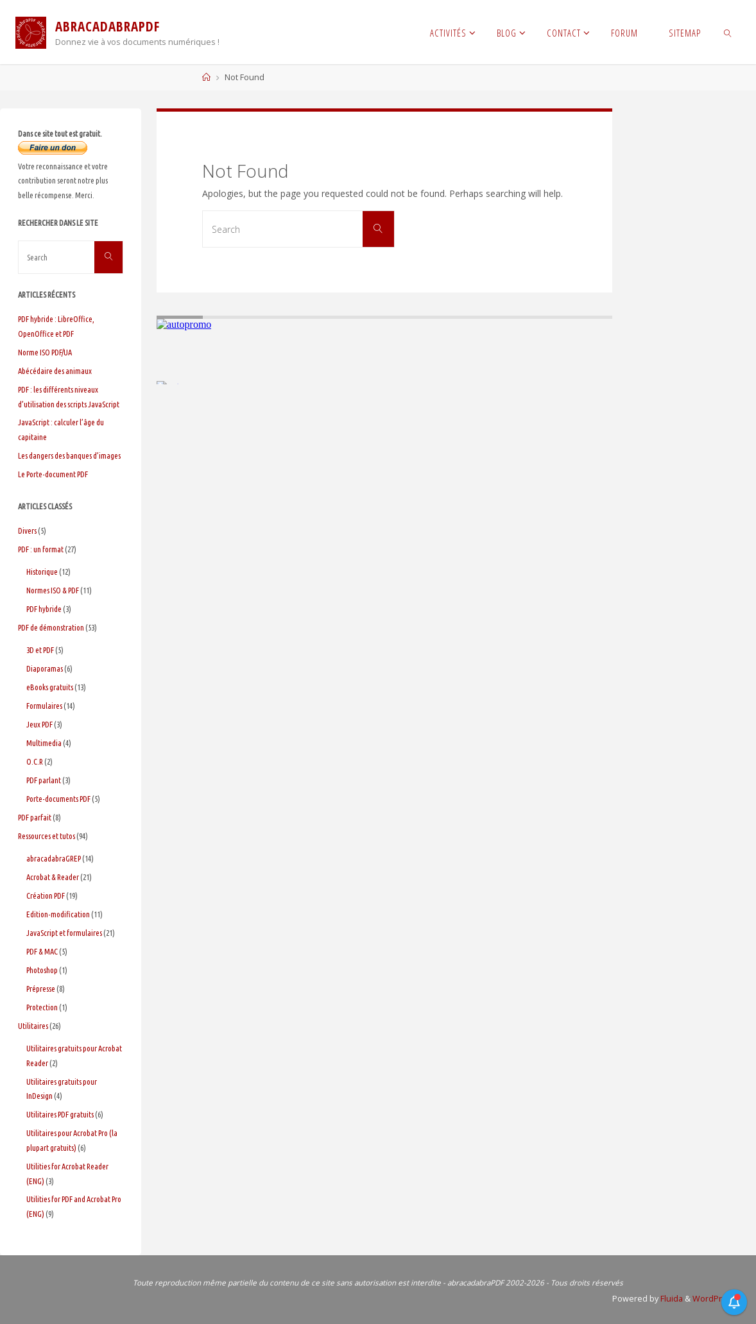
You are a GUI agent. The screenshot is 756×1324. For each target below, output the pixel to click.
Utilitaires (33, 1025)
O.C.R (34, 761)
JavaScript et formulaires (64, 932)
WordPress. (715, 1298)
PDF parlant (43, 780)
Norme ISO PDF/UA (45, 352)
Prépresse (40, 988)
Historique (42, 571)
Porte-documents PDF (58, 798)
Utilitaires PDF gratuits (60, 1114)
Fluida (670, 1298)
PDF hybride (44, 608)
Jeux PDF (39, 724)
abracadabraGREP (53, 858)
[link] (728, 32)
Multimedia (44, 742)
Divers (27, 530)
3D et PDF (40, 649)
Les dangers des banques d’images (69, 455)
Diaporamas (44, 668)
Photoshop (42, 969)
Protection (42, 1007)
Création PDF (45, 895)
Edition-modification (58, 914)
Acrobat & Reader (52, 876)
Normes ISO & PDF (52, 590)
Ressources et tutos (46, 835)
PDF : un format (41, 549)
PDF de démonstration (51, 627)
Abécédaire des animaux (55, 370)
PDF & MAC (42, 951)
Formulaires (44, 705)
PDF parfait (34, 817)
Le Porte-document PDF (53, 474)
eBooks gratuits (49, 687)
